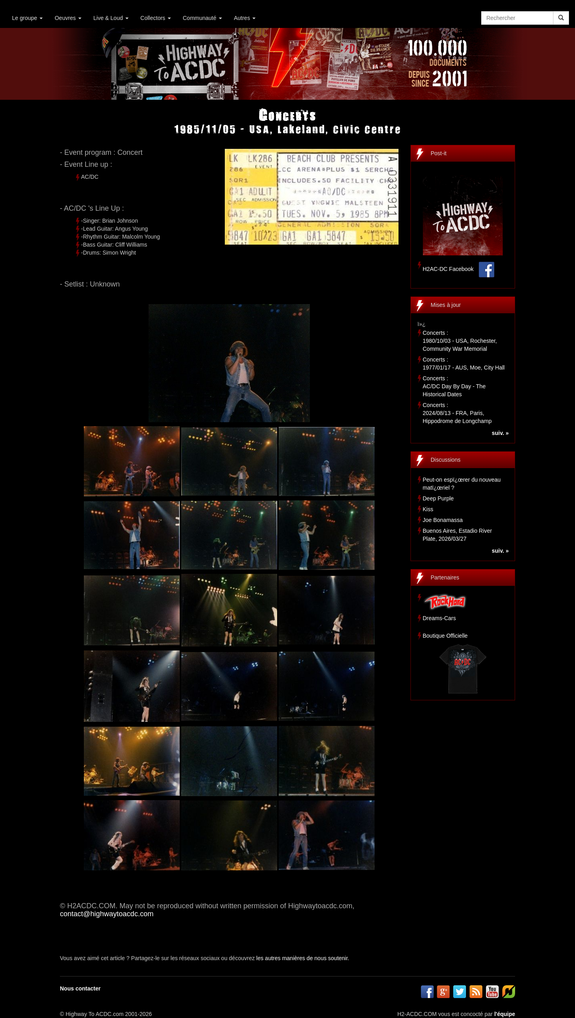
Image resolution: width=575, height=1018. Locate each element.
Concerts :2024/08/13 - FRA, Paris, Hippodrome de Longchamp (457, 413)
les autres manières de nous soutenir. (302, 958)
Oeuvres (68, 18)
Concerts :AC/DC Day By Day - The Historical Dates (454, 386)
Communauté (202, 18)
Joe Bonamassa (443, 520)
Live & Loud (111, 18)
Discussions (446, 460)
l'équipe (504, 1014)
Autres (245, 18)
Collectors (156, 18)
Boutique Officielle (445, 636)
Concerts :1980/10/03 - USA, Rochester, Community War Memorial (460, 341)
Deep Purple (438, 498)
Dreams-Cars (439, 618)
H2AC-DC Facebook (448, 269)
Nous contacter (80, 988)
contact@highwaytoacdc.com (106, 914)
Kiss (428, 509)
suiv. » (500, 433)
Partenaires (445, 577)
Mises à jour (446, 305)
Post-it (439, 153)
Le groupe (27, 18)
